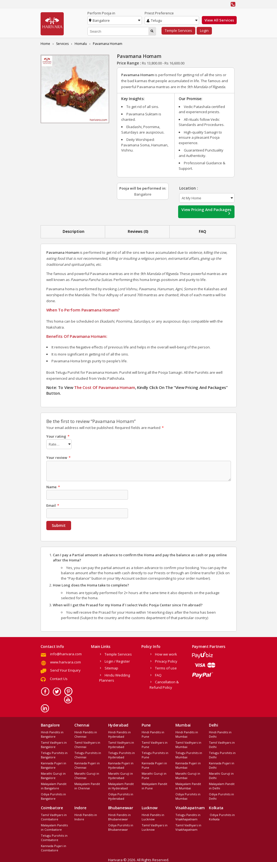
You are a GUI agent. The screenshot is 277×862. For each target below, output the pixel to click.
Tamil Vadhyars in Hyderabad (121, 744)
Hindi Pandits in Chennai (85, 733)
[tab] (74, 231)
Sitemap (111, 667)
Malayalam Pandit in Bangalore (53, 785)
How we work (166, 653)
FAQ (202, 231)
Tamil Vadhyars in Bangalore (54, 744)
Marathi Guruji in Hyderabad (120, 775)
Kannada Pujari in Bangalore (53, 764)
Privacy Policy (166, 660)
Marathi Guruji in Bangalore (53, 775)
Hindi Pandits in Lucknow (153, 816)
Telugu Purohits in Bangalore (54, 754)
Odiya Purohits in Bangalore (53, 795)
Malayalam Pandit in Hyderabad (121, 785)
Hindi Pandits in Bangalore (52, 733)
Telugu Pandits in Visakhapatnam (187, 816)
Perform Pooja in (101, 13)
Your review (58, 456)
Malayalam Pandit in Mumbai (188, 785)
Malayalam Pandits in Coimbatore (54, 826)
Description (73, 231)
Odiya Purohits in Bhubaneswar (120, 826)
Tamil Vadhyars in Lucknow (155, 826)
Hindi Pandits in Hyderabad (119, 733)
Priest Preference (159, 13)
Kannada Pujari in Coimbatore (53, 847)
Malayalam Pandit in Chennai (87, 785)
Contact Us (59, 677)
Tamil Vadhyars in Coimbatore (54, 816)
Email (52, 504)
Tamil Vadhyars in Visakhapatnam (188, 826)
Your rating (57, 436)
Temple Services (178, 30)
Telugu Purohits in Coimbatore (54, 837)
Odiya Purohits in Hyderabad (120, 795)
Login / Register (117, 660)
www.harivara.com (65, 661)
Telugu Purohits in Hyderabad (121, 754)
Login (204, 30)
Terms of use (166, 667)
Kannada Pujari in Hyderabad (120, 764)
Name (53, 486)
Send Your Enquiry (65, 669)
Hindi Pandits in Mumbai (186, 733)
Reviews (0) (138, 231)
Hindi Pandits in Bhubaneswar (119, 816)
